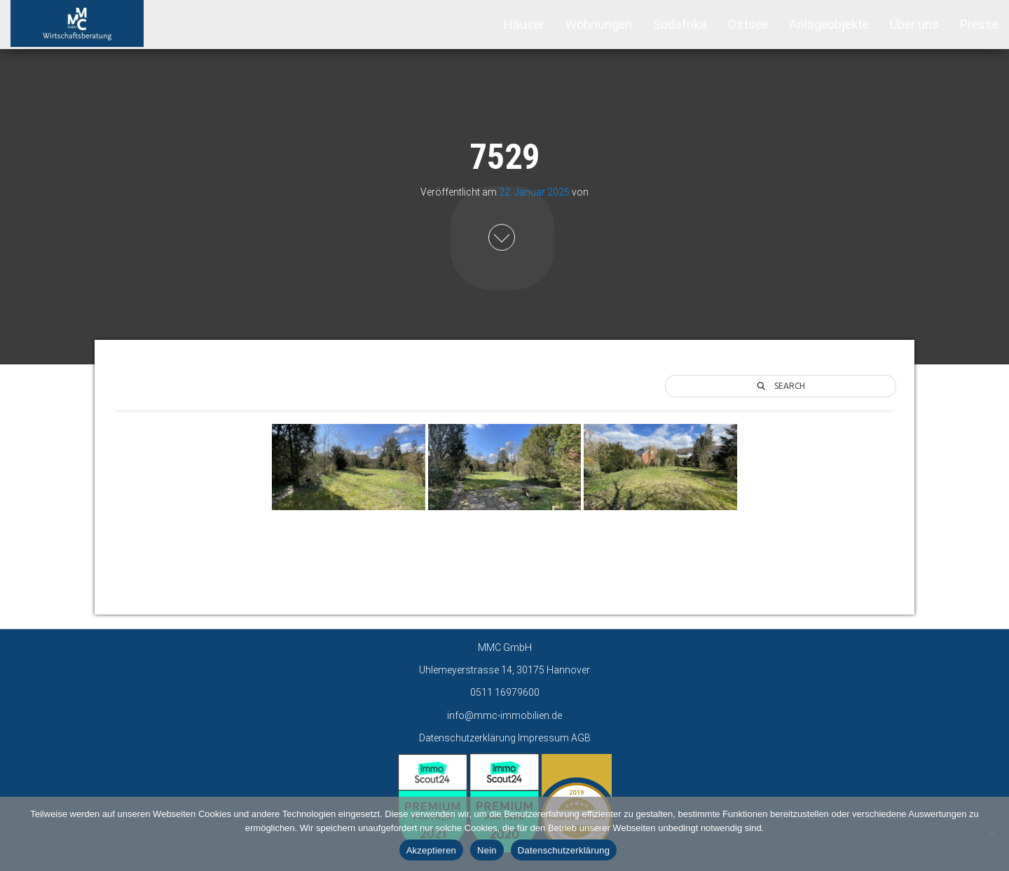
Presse (979, 24)
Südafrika (680, 24)
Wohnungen (598, 24)
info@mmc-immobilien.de (504, 715)
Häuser (524, 24)
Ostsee (748, 24)
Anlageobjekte (829, 24)
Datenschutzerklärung (467, 737)
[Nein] (991, 834)
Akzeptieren (431, 850)
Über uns (914, 24)
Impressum (543, 737)
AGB (581, 737)
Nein (487, 850)
